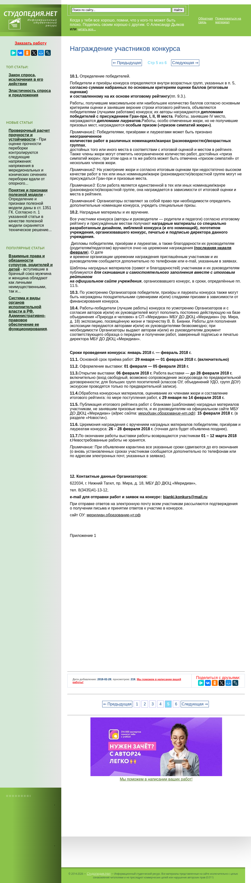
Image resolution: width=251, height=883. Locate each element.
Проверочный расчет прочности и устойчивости (29, 134)
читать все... (87, 29)
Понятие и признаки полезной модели (28, 192)
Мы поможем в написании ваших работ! (156, 779)
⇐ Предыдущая (127, 63)
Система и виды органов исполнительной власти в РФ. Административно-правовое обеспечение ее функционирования (28, 313)
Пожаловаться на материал (228, 20)
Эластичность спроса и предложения (30, 93)
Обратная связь (205, 20)
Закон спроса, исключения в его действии (26, 79)
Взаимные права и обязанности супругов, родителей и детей (31, 262)
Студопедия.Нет (99, 873)
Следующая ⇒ (185, 63)
